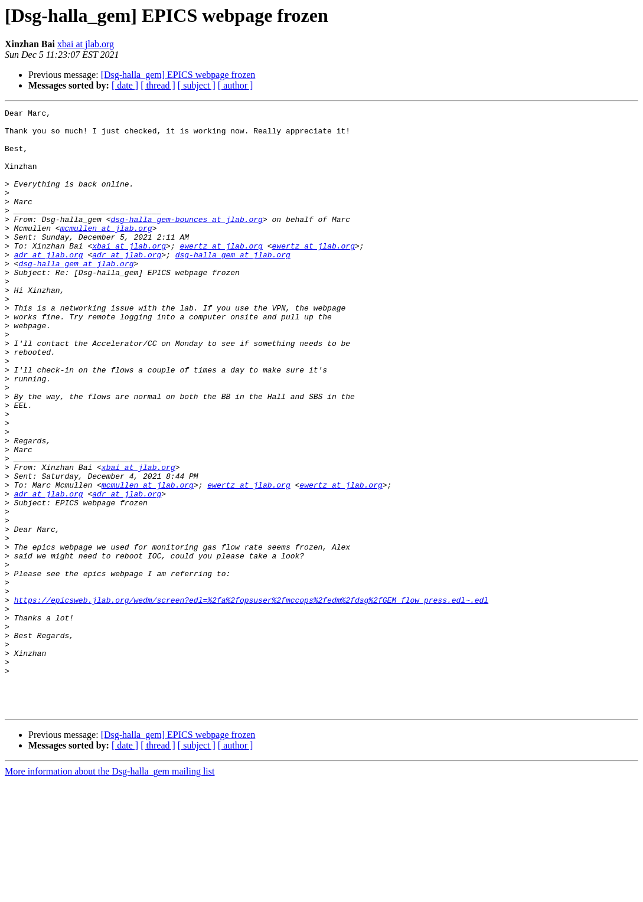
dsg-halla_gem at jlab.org (233, 284)
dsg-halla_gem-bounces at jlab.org (186, 242)
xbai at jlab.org (85, 44)
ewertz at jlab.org (220, 274)
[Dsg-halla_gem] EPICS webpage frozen (178, 75)
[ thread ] (158, 85)
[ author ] (235, 85)
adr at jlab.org (48, 284)
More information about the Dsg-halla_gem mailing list (109, 892)
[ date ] (125, 85)
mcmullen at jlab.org (106, 252)
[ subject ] (197, 85)
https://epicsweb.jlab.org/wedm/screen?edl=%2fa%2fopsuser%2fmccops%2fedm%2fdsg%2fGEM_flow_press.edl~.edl (251, 699)
